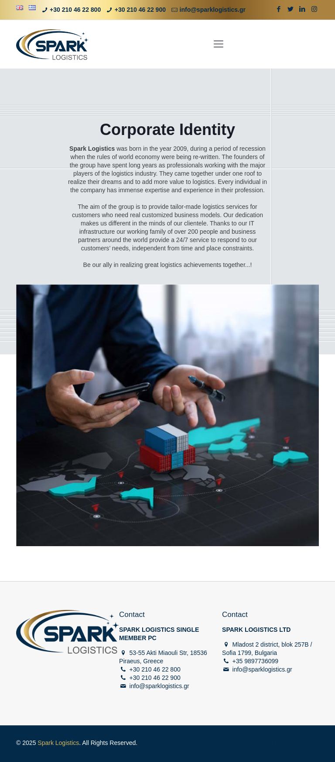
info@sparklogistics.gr (213, 9)
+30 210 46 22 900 (140, 9)
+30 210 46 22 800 (75, 9)
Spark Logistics (58, 742)
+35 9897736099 (255, 661)
